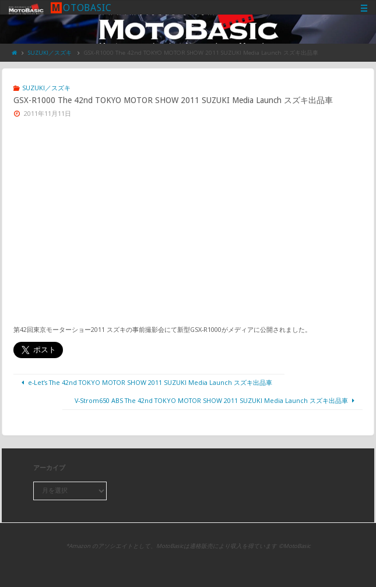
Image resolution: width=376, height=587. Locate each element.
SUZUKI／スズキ (50, 52)
